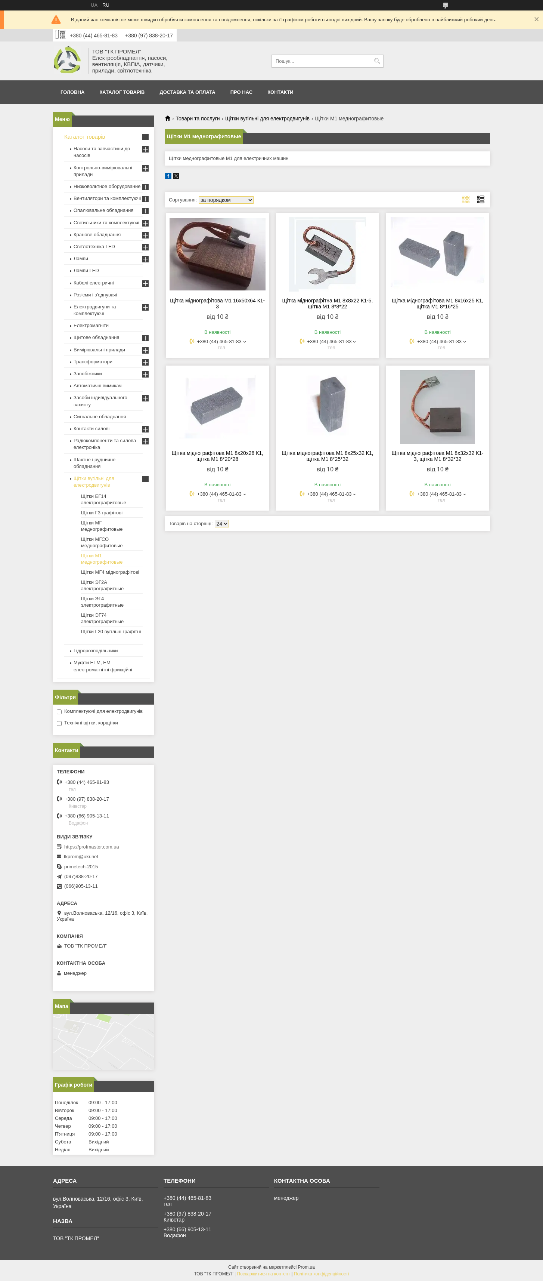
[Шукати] (377, 61)
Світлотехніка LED (94, 246)
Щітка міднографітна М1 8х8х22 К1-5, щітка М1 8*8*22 (327, 304)
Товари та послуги (198, 118)
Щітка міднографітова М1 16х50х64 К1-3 (217, 304)
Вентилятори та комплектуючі (107, 198)
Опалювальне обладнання (103, 210)
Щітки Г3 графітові (101, 512)
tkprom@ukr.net (81, 856)
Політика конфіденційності (321, 1274)
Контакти (280, 92)
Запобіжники (88, 373)
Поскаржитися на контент (263, 1274)
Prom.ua (306, 1267)
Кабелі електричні (94, 283)
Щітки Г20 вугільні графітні (111, 631)
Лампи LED (86, 270)
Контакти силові (91, 428)
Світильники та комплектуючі (106, 222)
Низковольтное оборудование (107, 186)
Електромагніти (91, 325)
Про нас (241, 92)
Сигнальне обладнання (100, 416)
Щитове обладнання (96, 337)
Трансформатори (93, 361)
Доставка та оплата (187, 92)
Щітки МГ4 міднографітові (110, 572)
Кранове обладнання (97, 234)
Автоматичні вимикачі (98, 385)
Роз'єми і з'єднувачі (95, 295)
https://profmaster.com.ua (91, 847)
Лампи (81, 258)
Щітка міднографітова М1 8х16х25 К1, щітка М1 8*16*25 (437, 304)
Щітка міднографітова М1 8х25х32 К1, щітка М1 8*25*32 (327, 456)
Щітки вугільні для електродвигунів (267, 118)
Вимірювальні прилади (99, 349)
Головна (72, 92)
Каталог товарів (122, 92)
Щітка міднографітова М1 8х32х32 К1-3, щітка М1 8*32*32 (438, 456)
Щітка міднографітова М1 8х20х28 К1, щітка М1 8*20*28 (217, 456)
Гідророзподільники (96, 650)
